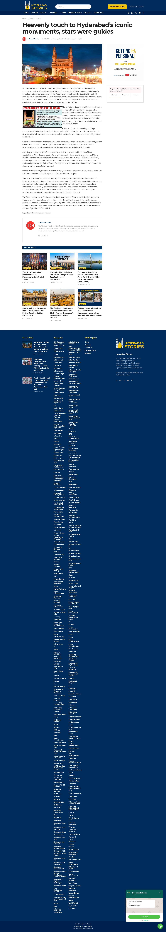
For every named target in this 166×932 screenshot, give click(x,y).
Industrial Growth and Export (75, 370)
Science (71, 705)
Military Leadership (73, 493)
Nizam (71, 575)
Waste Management (73, 875)
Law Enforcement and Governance (75, 456)
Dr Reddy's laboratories (58, 606)
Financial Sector (59, 687)
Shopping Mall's (74, 719)
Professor (72, 652)
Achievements (57, 268)
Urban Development (73, 863)
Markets (71, 472)
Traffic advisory (74, 834)
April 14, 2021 (46, 39)
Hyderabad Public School (60, 854)
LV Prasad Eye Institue (74, 461)
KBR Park (72, 446)
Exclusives (57, 661)
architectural (58, 398)
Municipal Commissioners (74, 516)
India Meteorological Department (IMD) (75, 348)
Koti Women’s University (73, 449)
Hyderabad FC (59, 835)
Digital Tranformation (59, 592)
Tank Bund (72, 784)
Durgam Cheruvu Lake (59, 613)
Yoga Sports (73, 906)
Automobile (58, 436)
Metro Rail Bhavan (75, 487)
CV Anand (57, 552)
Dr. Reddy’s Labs (59, 609)
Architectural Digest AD (58, 401)
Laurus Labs (73, 453)
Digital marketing (60, 589)
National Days (73, 542)
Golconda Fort (59, 772)
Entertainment (59, 637)
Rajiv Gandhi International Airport (73, 673)
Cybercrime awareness (58, 558)
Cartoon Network (60, 487)
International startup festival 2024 (74, 417)
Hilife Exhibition (59, 802)
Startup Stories (74, 748)
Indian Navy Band (75, 363)
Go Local (88, 345)
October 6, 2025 (27, 318)
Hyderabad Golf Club (59, 838)
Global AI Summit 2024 (60, 746)
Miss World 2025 (74, 503)
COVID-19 (57, 530)
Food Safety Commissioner (59, 703)
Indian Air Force (74, 357)
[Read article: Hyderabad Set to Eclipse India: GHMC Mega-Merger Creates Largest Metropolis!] (62, 261)
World (71, 900)
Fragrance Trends (60, 714)
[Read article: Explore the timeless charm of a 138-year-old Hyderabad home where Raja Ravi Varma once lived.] (90, 297)
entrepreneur (58, 644)
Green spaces (58, 782)
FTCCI (56, 717)
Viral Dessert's (74, 871)
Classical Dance (59, 519)
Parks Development (73, 612)
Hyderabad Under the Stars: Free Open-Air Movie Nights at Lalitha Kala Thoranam (41, 346)
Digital (56, 586)
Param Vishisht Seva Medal (74, 603)
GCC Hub (57, 730)
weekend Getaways (72, 879)
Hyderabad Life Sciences (59, 843)
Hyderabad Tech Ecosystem (59, 863)
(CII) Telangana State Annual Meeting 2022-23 (59, 343)
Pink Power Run (74, 632)
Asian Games (58, 430)
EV (54, 647)
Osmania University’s (73, 591)
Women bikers (74, 893)
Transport (72, 837)
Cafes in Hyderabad (57, 484)
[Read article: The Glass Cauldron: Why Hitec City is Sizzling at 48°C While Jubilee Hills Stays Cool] (27, 361)
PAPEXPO (72, 599)
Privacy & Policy (90, 350)
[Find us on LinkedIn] (132, 13)
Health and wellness (57, 790)
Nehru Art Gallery (75, 553)
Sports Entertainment (74, 744)
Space (71, 734)
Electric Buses (59, 628)
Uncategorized (74, 850)
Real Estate (72, 688)
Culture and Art (59, 545)
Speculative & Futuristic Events (74, 737)
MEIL (70, 482)
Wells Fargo (73, 883)
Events (56, 649)
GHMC (56, 735)
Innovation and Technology (74, 391)
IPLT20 (71, 428)
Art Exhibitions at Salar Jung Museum (60, 415)
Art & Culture (58, 408)
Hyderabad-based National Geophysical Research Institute (60, 874)
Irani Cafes (72, 431)
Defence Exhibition (57, 565)
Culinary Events (59, 533)
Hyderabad (31, 18)
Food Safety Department (58, 708)
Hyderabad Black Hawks (60, 824)
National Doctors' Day (75, 545)
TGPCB (71, 812)
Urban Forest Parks (73, 867)
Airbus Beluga (58, 381)
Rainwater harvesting (72, 668)
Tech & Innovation (75, 794)
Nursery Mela (73, 583)
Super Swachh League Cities (73, 766)
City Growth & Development (58, 504)
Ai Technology (59, 374)
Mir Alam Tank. (74, 497)
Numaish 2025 (74, 580)
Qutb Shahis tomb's (73, 659)
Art (55, 405)
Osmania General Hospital (75, 587)
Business (57, 472)
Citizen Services (59, 500)
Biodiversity (58, 455)
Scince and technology (73, 708)
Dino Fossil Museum (58, 597)
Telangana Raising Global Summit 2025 (74, 808)
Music (71, 523)
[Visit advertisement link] (125, 62)
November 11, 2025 (84, 284)
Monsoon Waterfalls (72, 506)
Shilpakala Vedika (75, 716)
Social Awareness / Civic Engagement (75, 729)
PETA (70, 622)
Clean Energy (58, 522)
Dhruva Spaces (59, 579)
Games (56, 724)
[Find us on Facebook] (143, 13)
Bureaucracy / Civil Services (58, 466)
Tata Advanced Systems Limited (74, 787)
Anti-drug (57, 395)
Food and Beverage (57, 699)
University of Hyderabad (73, 853)
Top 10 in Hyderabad (72, 823)
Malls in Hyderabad (72, 465)
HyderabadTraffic (60, 885)
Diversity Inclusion (57, 601)
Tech (70, 791)
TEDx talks (73, 799)
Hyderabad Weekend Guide (59, 868)
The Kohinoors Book (74, 819)
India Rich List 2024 (73, 353)
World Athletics (74, 903)
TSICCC (71, 844)
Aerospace (57, 365)
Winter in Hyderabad (72, 889)
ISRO (70, 434)
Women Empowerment (74, 896)
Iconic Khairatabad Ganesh (58, 890)
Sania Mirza (73, 699)
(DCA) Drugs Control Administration (59, 350)
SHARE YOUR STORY (117, 6)
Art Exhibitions (59, 411)
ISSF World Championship (74, 437)
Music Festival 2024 (74, 531)
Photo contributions (73, 628)
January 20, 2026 (28, 282)
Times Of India (33, 39)
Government (58, 775)
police (71, 637)
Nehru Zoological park (75, 559)
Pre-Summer (73, 649)
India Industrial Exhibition (74, 343)
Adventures (58, 363)
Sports (71, 741)
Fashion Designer (60, 678)
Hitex (55, 815)
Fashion (56, 675)
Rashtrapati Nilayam (73, 682)
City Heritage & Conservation (59, 508)
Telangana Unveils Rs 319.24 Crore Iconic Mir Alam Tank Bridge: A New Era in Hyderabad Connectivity (89, 277)
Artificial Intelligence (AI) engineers (59, 426)
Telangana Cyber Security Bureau (74, 803)
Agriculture (58, 368)
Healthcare (57, 794)
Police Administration (74, 641)
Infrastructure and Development (75, 382)
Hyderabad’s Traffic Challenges (58, 881)
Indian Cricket (73, 360)
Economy (57, 617)
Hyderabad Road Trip (59, 859)
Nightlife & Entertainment (74, 571)
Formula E (57, 712)
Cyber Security (59, 554)
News (70, 568)
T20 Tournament (74, 778)
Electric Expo (58, 631)
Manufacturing (74, 469)
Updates (71, 857)
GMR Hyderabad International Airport (59, 767)
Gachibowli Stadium (57, 721)
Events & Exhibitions (57, 653)
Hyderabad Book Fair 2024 (59, 828)
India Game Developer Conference (58, 910)
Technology (73, 796)
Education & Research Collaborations (59, 624)
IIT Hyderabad (59, 894)
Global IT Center (59, 760)
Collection (57, 525)
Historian (57, 808)
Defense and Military (58, 570)
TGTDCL (72, 815)
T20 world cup (74, 781)
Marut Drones (73, 474)
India (55, 906)
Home (24, 18)
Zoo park (72, 908)
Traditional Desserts (73, 830)
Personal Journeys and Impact (73, 617)
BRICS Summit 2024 (59, 461)
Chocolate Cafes (59, 497)
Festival (56, 681)
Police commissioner (74, 645)
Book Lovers (58, 458)
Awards (56, 441)
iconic (48, 213)
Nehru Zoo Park (74, 556)
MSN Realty (73, 513)
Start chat (144, 917)
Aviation (56, 439)
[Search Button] (89, 5)
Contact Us (88, 347)
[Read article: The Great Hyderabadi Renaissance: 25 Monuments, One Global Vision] (34, 261)
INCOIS (56, 903)
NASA (70, 539)
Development (58, 573)
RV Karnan (72, 697)
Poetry (71, 634)
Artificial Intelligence (58, 420)
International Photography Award (73, 411)
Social (71, 725)
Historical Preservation (58, 811)
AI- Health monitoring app (59, 377)
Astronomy (57, 433)
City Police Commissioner (59, 515)
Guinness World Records (59, 786)
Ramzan (71, 678)
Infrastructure (73, 379)
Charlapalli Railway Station (59, 494)
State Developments (74, 754)
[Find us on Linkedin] (120, 380)
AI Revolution (58, 371)
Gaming (56, 727)
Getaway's (57, 733)
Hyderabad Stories (85, 924)
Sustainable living (75, 770)
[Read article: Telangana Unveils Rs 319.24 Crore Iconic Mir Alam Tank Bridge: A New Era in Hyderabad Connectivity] (90, 261)
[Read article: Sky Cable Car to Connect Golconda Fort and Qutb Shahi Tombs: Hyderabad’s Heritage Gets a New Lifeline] (62, 297)
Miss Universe (74, 500)
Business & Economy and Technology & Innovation (58, 477)
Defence (56, 562)
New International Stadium (75, 564)
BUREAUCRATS (59, 470)
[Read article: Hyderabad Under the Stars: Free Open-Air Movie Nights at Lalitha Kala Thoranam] (27, 344)
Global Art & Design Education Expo (60, 751)
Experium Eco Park (58, 667)
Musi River (72, 520)
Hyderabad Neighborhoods (59, 847)
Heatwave (57, 797)
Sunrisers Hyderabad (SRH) (75, 762)
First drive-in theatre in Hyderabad (58, 691)
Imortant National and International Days (60, 899)
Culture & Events (59, 542)
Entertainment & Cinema (59, 640)
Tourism (72, 827)
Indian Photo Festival (73, 366)
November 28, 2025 (56, 282)
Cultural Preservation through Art (58, 537)
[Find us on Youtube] (139, 13)
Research (72, 691)
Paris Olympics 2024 (74, 607)
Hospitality (57, 818)
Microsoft (72, 490)
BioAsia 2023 (58, 452)
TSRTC (71, 847)
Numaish (72, 578)
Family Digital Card (58, 672)
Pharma (71, 624)
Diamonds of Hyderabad (58, 582)
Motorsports (73, 510)
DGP (55, 576)
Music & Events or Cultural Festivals (75, 526)
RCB (70, 685)
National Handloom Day (74, 549)
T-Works (72, 775)
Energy (56, 634)
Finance (56, 684)
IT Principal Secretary (73, 442)
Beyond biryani (59, 450)
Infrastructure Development (73, 387)
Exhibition (57, 664)
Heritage (38, 18)
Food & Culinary (59, 695)
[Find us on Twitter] (136, 13)
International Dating (73, 406)
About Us (88, 353)
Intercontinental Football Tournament (74, 401)
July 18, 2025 (82, 318)
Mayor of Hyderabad (72, 478)
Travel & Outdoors (72, 840)
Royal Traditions (74, 694)
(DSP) (56, 354)
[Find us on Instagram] (128, 13)
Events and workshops (58, 657)
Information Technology (73, 375)
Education (57, 619)
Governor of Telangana (58, 778)
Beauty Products (59, 447)
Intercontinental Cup (74, 396)
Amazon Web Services (58, 384)
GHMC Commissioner (59, 739)
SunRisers (72, 758)
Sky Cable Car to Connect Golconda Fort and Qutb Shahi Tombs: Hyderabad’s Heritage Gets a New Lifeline (61, 313)
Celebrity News (59, 490)
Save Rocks (73, 702)
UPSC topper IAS (75, 860)
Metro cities (73, 484)
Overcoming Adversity (73, 596)
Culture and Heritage (58, 548)
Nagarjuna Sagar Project (74, 535)
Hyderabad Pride (60, 851)
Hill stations (58, 805)
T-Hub (71, 773)
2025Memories (59, 357)
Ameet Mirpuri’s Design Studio (59, 389)
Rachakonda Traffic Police (73, 664)
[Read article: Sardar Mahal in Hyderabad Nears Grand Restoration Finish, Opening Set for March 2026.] (34, 297)
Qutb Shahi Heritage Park (73, 655)
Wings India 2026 (74, 886)
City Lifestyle (58, 512)
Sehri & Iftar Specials (73, 713)
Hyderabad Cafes (60, 832)
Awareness (57, 444)
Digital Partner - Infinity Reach (83, 926)
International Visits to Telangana (73, 424)
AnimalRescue (59, 392)
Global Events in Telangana (59, 757)
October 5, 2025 (55, 320)
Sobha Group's (74, 722)
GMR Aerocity (58, 763)
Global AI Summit (60, 743)
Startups (72, 751)
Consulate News (59, 527)
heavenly (30, 213)
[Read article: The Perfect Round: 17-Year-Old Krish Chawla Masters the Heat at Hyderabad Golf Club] (27, 380)
